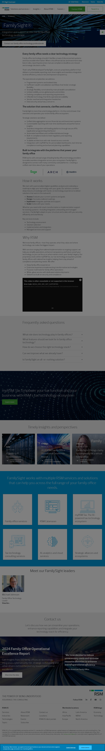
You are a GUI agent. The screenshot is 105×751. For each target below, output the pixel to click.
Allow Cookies (85, 748)
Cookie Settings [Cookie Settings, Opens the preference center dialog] (70, 748)
